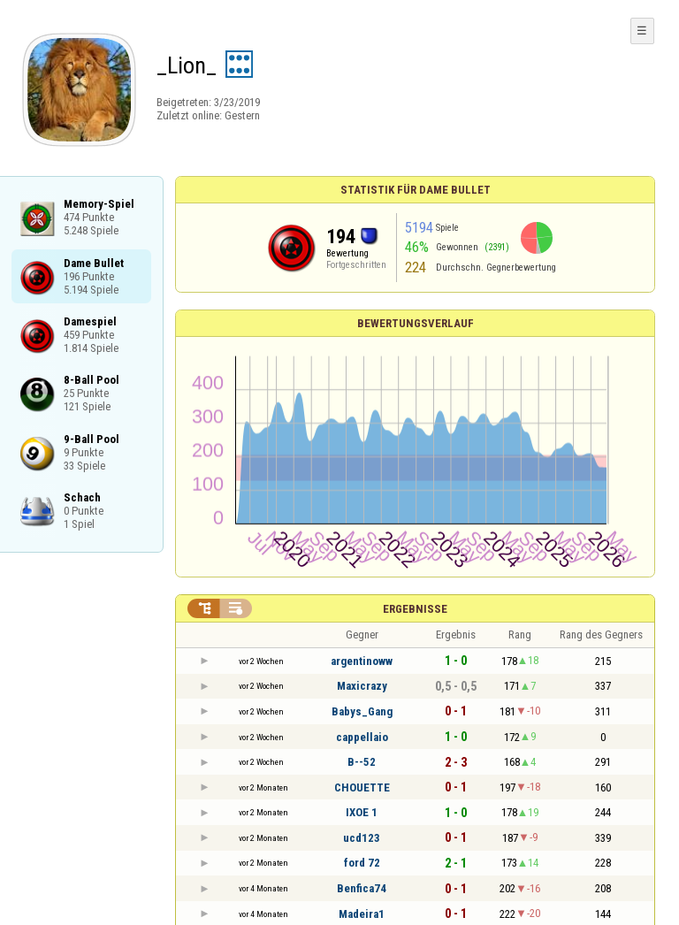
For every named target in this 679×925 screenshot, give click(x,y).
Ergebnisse (415, 608)
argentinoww (362, 661)
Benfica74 (361, 888)
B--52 (361, 761)
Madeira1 (362, 914)
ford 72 (362, 862)
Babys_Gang (362, 711)
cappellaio (362, 737)
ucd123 (361, 838)
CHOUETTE (362, 787)
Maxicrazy (362, 685)
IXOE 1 (362, 812)
